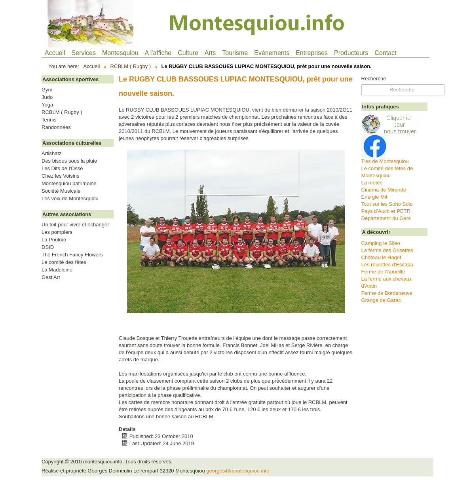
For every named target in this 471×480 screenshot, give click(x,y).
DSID (48, 247)
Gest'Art (51, 277)
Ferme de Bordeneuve (386, 293)
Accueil (55, 52)
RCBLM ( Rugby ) (62, 112)
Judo (47, 97)
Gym (47, 90)
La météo (372, 183)
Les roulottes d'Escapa (387, 265)
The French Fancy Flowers (72, 255)
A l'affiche (158, 52)
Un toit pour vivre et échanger (75, 225)
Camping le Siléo (380, 243)
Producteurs (351, 52)
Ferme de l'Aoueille (383, 272)
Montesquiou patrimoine (69, 183)
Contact (385, 52)
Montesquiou (120, 52)
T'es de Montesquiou (385, 161)
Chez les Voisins (60, 176)
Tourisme (235, 52)
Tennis (49, 120)
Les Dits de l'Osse (62, 168)
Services (84, 52)
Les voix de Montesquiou (70, 198)
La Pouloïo (54, 240)
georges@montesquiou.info (237, 471)
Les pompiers (57, 232)
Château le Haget (381, 257)
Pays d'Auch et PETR (386, 211)
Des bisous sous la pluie (69, 161)
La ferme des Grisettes (387, 250)
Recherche (373, 79)
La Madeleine (57, 270)
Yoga (47, 105)
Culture (188, 52)
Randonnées (56, 127)
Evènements (271, 52)
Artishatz (52, 153)
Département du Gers (386, 218)
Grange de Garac (381, 300)
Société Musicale (61, 191)
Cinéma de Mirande (383, 190)
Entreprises (312, 52)
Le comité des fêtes (64, 262)
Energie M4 (374, 197)
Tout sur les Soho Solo (387, 204)
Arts (210, 52)
